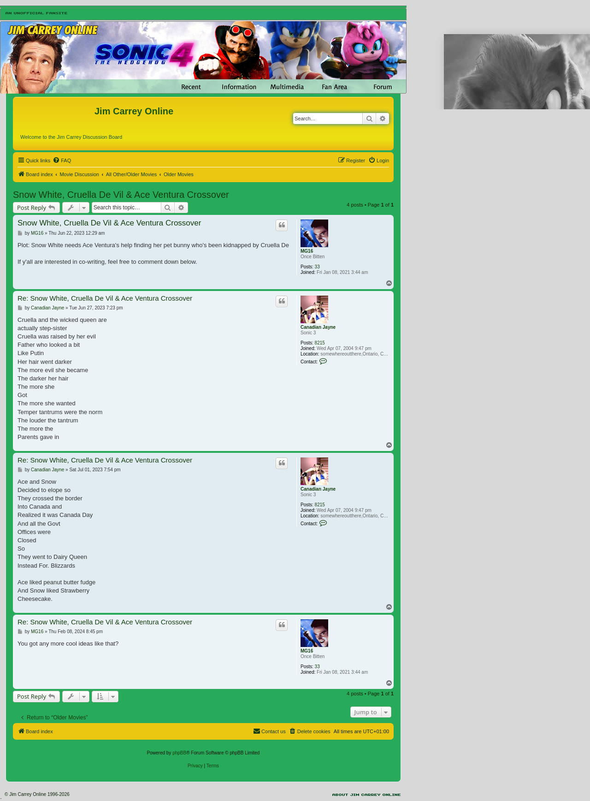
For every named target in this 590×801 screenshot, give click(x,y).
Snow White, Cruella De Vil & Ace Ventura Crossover (121, 195)
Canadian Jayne (318, 327)
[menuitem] (62, 160)
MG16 (307, 251)
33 (317, 266)
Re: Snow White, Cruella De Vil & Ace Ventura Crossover (105, 298)
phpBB (179, 752)
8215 (320, 342)
